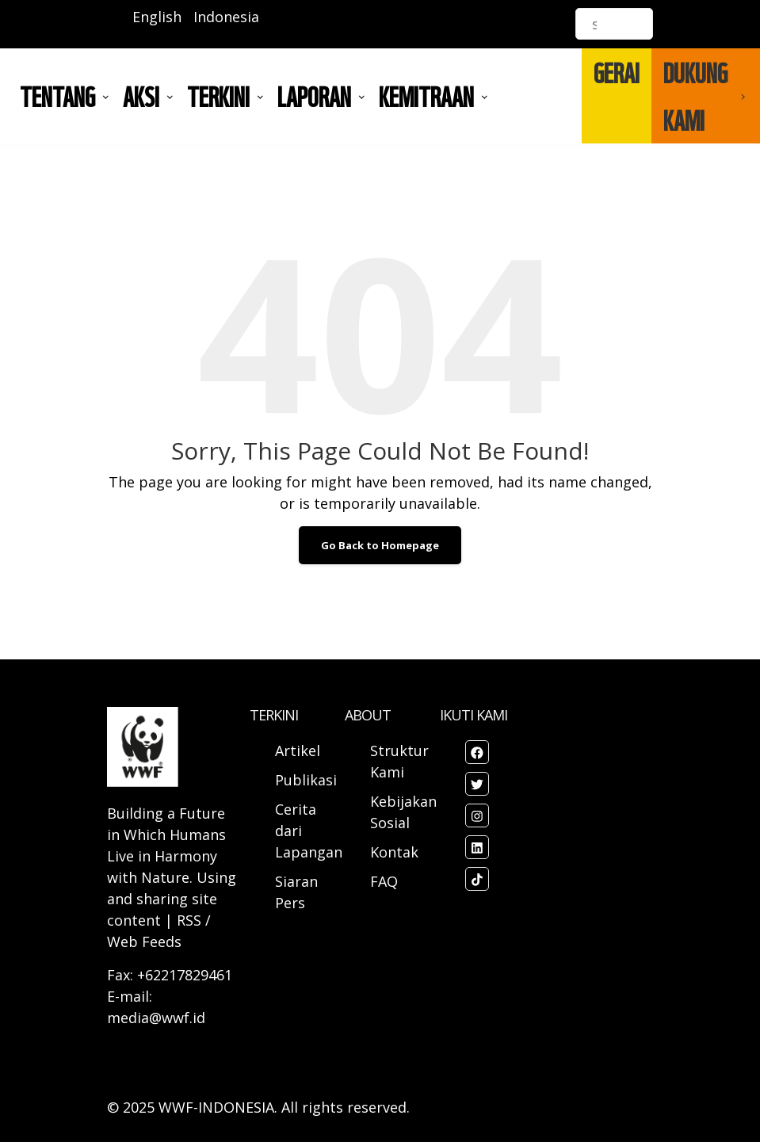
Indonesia (226, 16)
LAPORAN (314, 96)
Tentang (57, 96)
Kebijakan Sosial (403, 812)
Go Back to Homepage (380, 545)
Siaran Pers (296, 892)
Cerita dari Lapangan (308, 830)
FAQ (384, 881)
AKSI (141, 96)
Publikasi (306, 779)
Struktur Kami (399, 761)
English (156, 16)
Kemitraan (426, 96)
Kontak (394, 851)
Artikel (299, 750)
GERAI (617, 72)
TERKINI (218, 96)
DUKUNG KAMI (695, 95)
